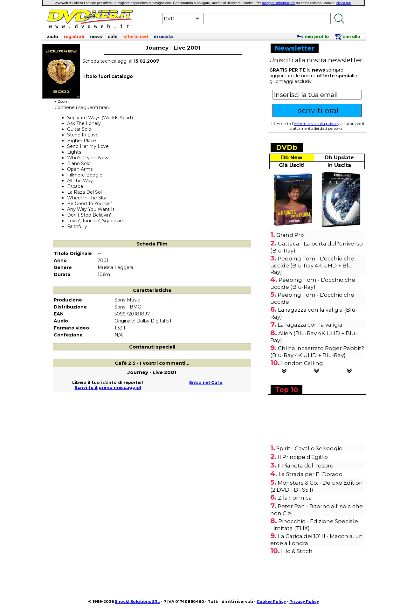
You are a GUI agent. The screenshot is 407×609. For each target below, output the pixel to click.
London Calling (302, 363)
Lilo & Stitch (297, 551)
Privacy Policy (304, 601)
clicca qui (343, 3)
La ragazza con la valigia (310, 325)
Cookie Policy (271, 601)
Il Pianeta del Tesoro (306, 465)
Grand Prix (290, 235)
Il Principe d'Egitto (303, 457)
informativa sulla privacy (317, 123)
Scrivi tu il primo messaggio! (108, 387)
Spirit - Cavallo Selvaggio (309, 448)
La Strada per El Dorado (310, 474)
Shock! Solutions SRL (137, 601)
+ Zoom (61, 99)
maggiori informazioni (278, 3)
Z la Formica (295, 498)
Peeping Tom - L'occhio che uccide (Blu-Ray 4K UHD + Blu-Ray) (312, 265)
